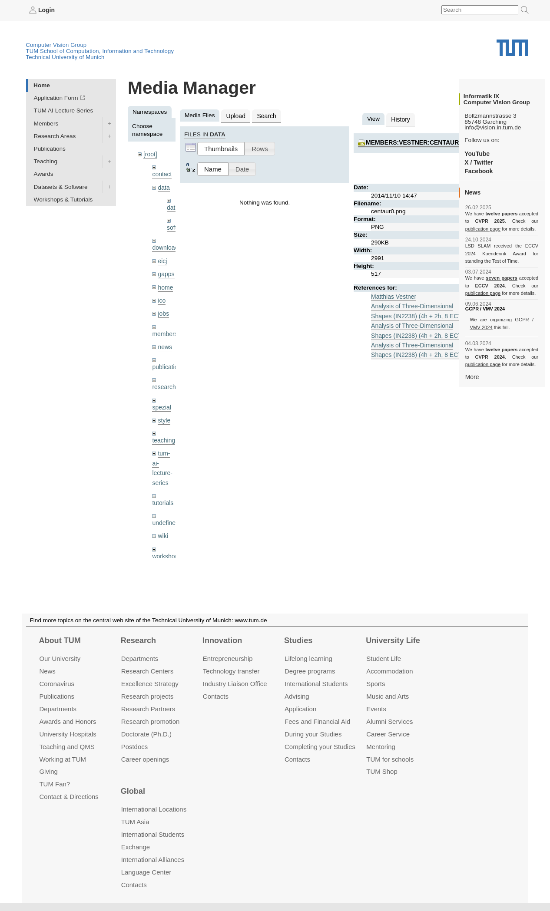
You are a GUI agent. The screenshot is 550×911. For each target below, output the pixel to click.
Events (376, 709)
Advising (297, 696)
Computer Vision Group (56, 44)
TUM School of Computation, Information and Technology (100, 50)
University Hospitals (67, 733)
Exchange (135, 847)
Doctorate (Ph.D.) (146, 733)
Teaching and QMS (66, 746)
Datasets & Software (61, 186)
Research (138, 640)
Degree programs (310, 671)
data (163, 186)
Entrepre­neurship (228, 658)
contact (161, 173)
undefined (165, 516)
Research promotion (150, 721)
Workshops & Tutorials (63, 199)
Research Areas (55, 135)
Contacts (216, 696)
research (163, 383)
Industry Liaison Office (235, 683)
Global (133, 791)
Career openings (145, 758)
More (472, 376)
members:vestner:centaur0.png (420, 142)
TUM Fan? (54, 784)
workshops (166, 548)
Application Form (56, 98)
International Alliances (152, 859)
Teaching (45, 161)
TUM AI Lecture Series (63, 110)
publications (167, 363)
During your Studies (313, 733)
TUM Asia (135, 821)
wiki (163, 528)
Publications (50, 148)
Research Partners (148, 709)
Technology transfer (231, 671)
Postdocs (134, 746)
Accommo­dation (389, 671)
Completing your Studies (320, 746)
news (165, 343)
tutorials (162, 496)
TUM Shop (381, 771)
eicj (162, 258)
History (400, 119)
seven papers (501, 278)
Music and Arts (387, 696)
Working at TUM (62, 758)
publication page (482, 228)
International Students (316, 683)
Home (41, 85)
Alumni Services (389, 721)
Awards (43, 174)
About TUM (59, 640)
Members (46, 123)
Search (265, 115)
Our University (59, 658)
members (164, 330)
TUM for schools (390, 758)
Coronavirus (56, 683)
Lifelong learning (308, 658)
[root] (150, 154)
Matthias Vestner (393, 295)
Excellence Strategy (150, 683)
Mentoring (380, 746)
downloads (166, 246)
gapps (166, 271)
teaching (163, 435)
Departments (57, 709)
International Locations (153, 809)
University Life (393, 640)
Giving (48, 771)
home (165, 284)
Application (300, 709)
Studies (298, 640)
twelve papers (501, 213)
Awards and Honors (67, 721)
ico (161, 297)
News (47, 671)
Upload (235, 115)
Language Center (146, 872)
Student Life (383, 658)
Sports (375, 683)
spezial (161, 402)
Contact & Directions (68, 796)
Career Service (388, 733)
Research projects (147, 696)
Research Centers (147, 671)
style (164, 415)
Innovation (222, 640)
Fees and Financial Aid (317, 721)
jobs (163, 310)
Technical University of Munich (65, 56)
